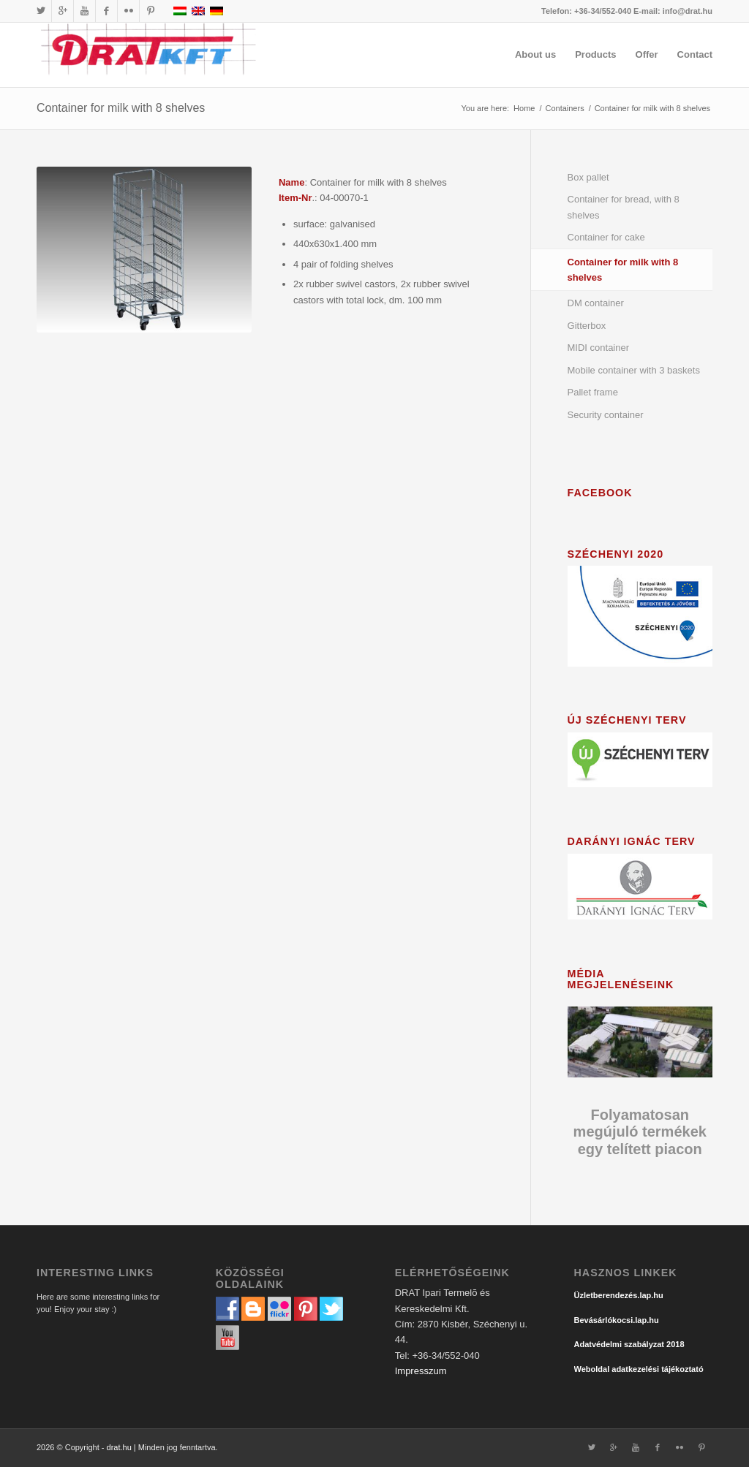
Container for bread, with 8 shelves (624, 207)
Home (524, 108)
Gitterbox (587, 325)
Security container (606, 414)
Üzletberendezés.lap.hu (618, 1295)
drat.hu (119, 1447)
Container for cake (606, 237)
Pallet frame (593, 392)
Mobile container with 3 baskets (634, 370)
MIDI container (599, 347)
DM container (596, 302)
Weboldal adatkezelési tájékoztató (639, 1369)
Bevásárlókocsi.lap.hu (616, 1320)
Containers (564, 108)
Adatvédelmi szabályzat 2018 (629, 1344)
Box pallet (588, 177)
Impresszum (421, 1370)
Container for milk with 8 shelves (121, 108)
